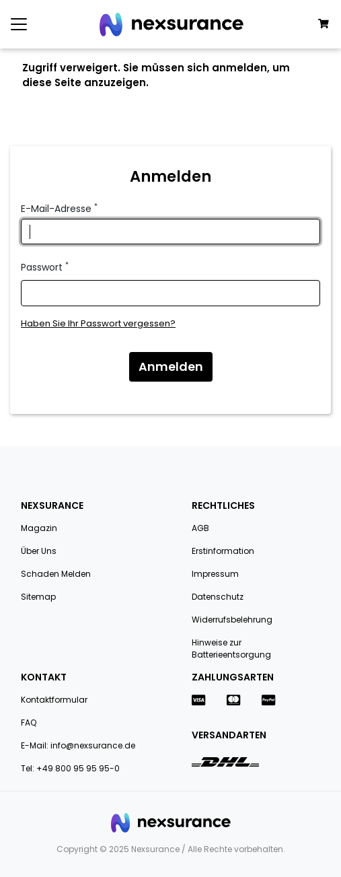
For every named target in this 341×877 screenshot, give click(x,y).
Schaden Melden (56, 574)
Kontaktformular (54, 699)
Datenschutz (217, 596)
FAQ (28, 722)
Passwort (45, 267)
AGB (200, 528)
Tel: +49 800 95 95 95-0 (70, 768)
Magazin (39, 528)
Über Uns (38, 551)
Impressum (215, 574)
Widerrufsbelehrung (232, 619)
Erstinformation (223, 551)
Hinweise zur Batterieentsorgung (231, 648)
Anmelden (171, 366)
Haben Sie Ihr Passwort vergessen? (98, 323)
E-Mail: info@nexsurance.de (78, 745)
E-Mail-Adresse (59, 208)
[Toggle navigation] (19, 24)
